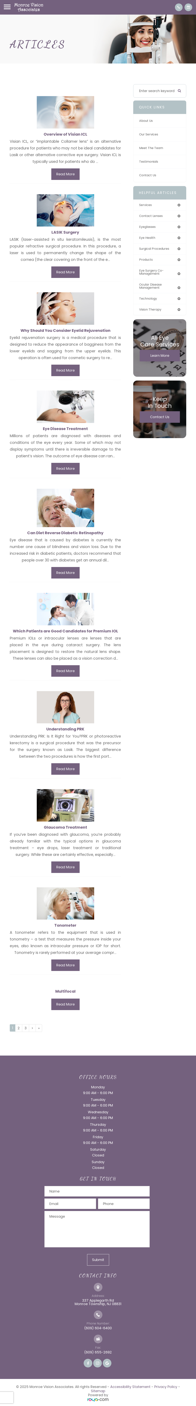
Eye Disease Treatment (65, 429)
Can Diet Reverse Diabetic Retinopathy (65, 534)
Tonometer (65, 927)
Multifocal (65, 993)
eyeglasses (148, 227)
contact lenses (152, 216)
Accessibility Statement (130, 1388)
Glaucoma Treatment (65, 829)
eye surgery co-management (152, 274)
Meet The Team (152, 148)
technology (149, 300)
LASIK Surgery (65, 232)
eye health (148, 238)
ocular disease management (151, 288)
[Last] (39, 1030)
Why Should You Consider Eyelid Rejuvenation (65, 331)
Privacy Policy (165, 1388)
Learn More (159, 358)
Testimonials (149, 161)
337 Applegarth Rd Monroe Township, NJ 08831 (98, 1304)
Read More (65, 174)
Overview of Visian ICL (65, 134)
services (146, 205)
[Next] (32, 1030)
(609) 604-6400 (98, 1330)
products (146, 261)
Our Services (149, 134)
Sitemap (98, 1393)
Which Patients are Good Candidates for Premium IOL (65, 632)
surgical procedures (155, 249)
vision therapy (151, 312)
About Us (146, 121)
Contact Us (148, 175)
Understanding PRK (65, 730)
